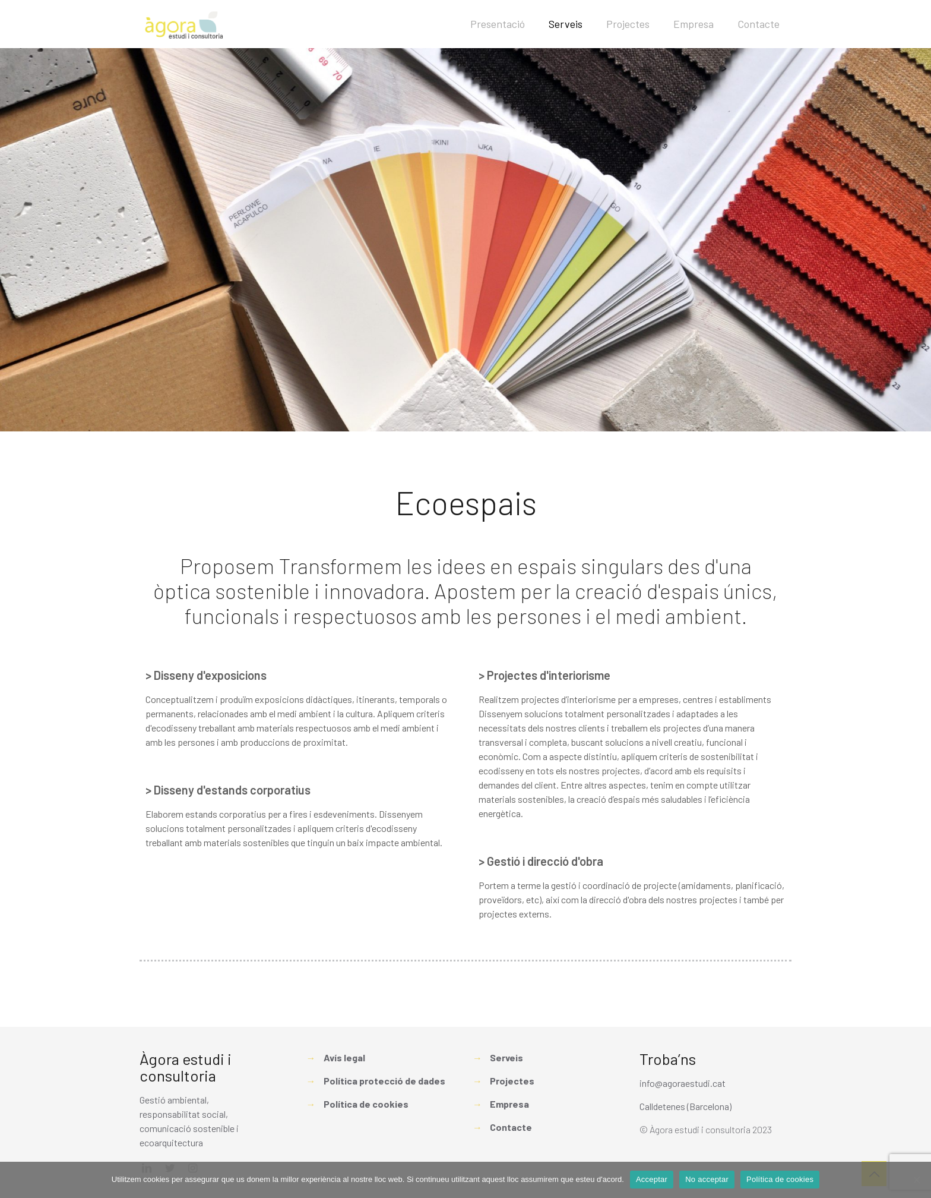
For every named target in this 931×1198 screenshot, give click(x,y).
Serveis (506, 1057)
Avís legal (344, 1057)
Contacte (511, 1127)
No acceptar (707, 1179)
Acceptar (651, 1179)
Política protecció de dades (384, 1080)
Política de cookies (366, 1103)
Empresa (509, 1103)
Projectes (512, 1080)
